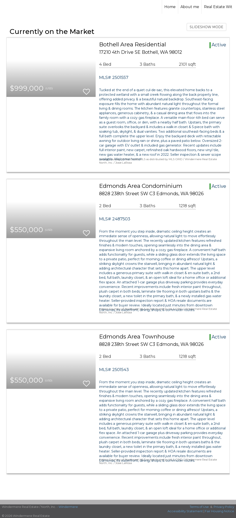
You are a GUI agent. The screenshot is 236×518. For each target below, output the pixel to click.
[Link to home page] (118, 7)
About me (189, 7)
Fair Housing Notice (219, 511)
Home (170, 7)
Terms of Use (199, 507)
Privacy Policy (224, 507)
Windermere (68, 507)
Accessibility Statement (185, 511)
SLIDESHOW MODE (206, 27)
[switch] (86, 89)
